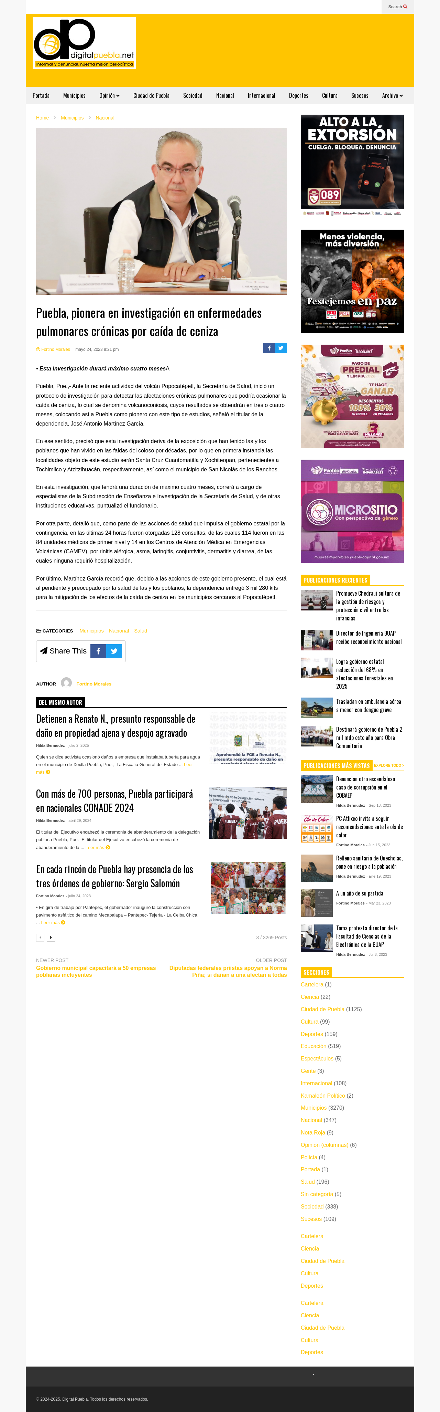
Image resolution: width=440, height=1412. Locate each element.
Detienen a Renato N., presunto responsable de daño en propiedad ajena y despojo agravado (115, 725)
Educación (314, 1046)
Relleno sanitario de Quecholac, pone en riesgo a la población (369, 862)
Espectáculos (317, 1058)
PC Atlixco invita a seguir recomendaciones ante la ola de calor (369, 826)
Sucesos (359, 95)
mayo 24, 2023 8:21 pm (97, 349)
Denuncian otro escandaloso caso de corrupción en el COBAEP (365, 787)
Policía (309, 1157)
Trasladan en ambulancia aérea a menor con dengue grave (368, 705)
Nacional (225, 95)
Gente (308, 1071)
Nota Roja (313, 1133)
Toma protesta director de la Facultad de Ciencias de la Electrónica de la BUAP (367, 936)
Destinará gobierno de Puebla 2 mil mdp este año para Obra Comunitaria (369, 737)
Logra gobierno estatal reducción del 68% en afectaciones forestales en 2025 (364, 673)
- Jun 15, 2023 (378, 845)
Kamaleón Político (323, 1096)
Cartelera (312, 984)
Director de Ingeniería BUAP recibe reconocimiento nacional (369, 637)
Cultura (330, 95)
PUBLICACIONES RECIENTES (335, 580)
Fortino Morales (53, 349)
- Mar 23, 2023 (378, 903)
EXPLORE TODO (389, 765)
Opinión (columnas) (325, 1145)
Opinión (109, 95)
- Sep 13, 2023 (378, 805)
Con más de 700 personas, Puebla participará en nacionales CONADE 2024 (114, 800)
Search (397, 6)
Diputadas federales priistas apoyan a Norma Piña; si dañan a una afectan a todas (228, 971)
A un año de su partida (359, 893)
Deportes (298, 95)
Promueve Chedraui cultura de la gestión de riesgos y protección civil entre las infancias (368, 605)
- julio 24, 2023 (78, 896)
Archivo (392, 95)
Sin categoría (317, 1194)
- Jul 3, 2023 (376, 954)
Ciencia (310, 997)
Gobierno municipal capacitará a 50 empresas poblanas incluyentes (96, 971)
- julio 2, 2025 (77, 745)
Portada (41, 95)
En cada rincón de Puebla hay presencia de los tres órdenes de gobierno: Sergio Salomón (114, 876)
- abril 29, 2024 (78, 820)
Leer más (98, 847)
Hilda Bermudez (50, 745)
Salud (140, 631)
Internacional (261, 95)
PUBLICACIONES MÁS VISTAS (337, 766)
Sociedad (192, 95)
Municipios (74, 95)
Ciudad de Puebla (151, 95)
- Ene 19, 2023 (378, 876)
